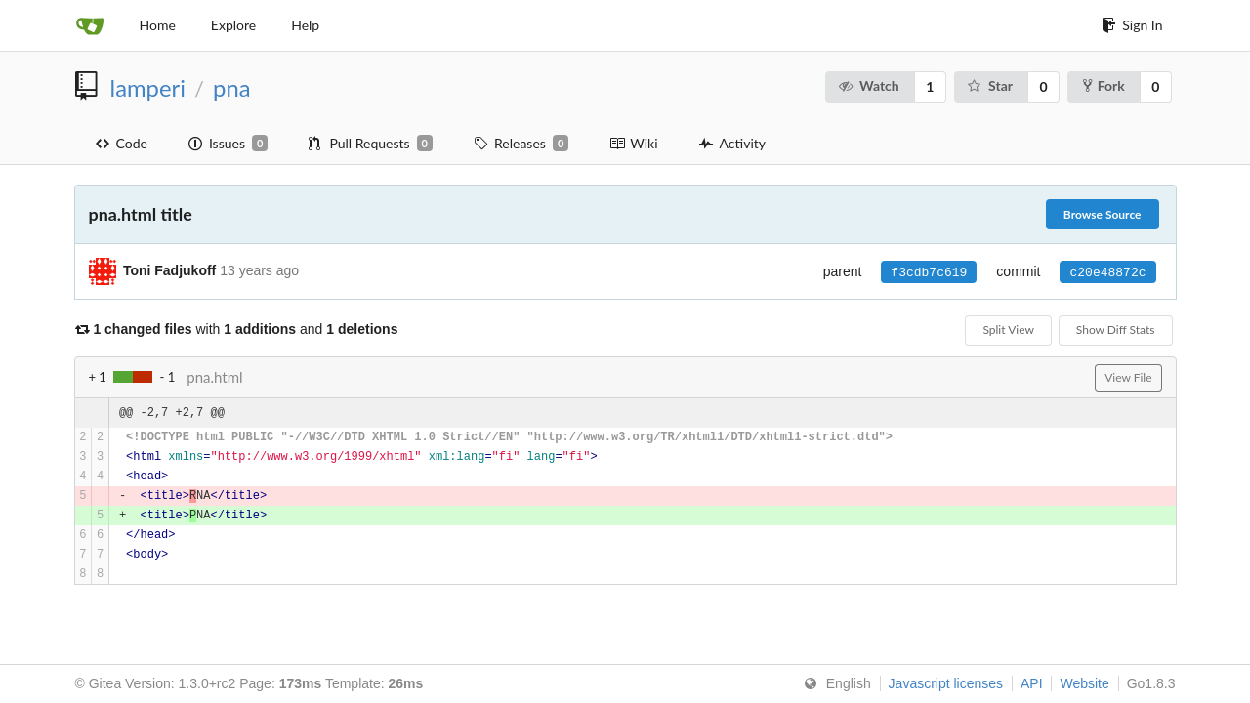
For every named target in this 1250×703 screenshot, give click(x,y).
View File (1127, 377)
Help (305, 25)
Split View (1007, 329)
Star (990, 85)
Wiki (633, 143)
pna (231, 88)
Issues (228, 143)
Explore (233, 25)
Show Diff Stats (1115, 329)
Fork (1104, 85)
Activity (732, 143)
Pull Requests (371, 143)
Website (1084, 683)
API (1032, 683)
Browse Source (1102, 214)
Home (158, 25)
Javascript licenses (946, 683)
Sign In (1132, 25)
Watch (868, 85)
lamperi (148, 88)
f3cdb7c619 (929, 272)
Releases (521, 143)
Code (121, 143)
